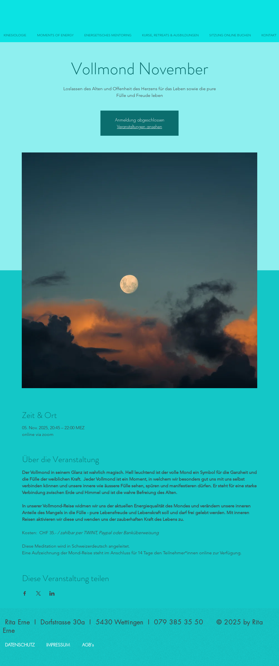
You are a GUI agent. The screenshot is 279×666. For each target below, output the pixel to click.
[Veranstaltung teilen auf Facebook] (24, 593)
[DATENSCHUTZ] (19, 644)
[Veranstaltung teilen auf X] (38, 593)
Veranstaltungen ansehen (139, 126)
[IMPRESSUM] (58, 644)
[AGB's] (88, 644)
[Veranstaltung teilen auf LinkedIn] (52, 593)
